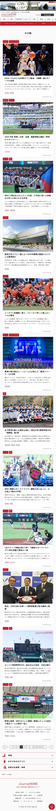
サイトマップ (28, 801)
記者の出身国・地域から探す (22, 795)
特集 (4, 19)
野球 (43, 23)
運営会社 (16, 801)
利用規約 (40, 801)
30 (41, 747)
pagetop (51, 807)
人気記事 (40, 795)
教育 (49, 19)
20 (38, 747)
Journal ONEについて (33, 798)
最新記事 (19, 19)
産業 (41, 19)
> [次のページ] (48, 747)
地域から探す (20, 792)
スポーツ (26, 19)
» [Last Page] (51, 747)
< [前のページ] (7, 747)
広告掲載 (38, 14)
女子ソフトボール (10, 23)
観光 (11, 19)
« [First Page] (4, 747)
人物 (34, 19)
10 (35, 747)
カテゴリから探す (34, 792)
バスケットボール (28, 23)
